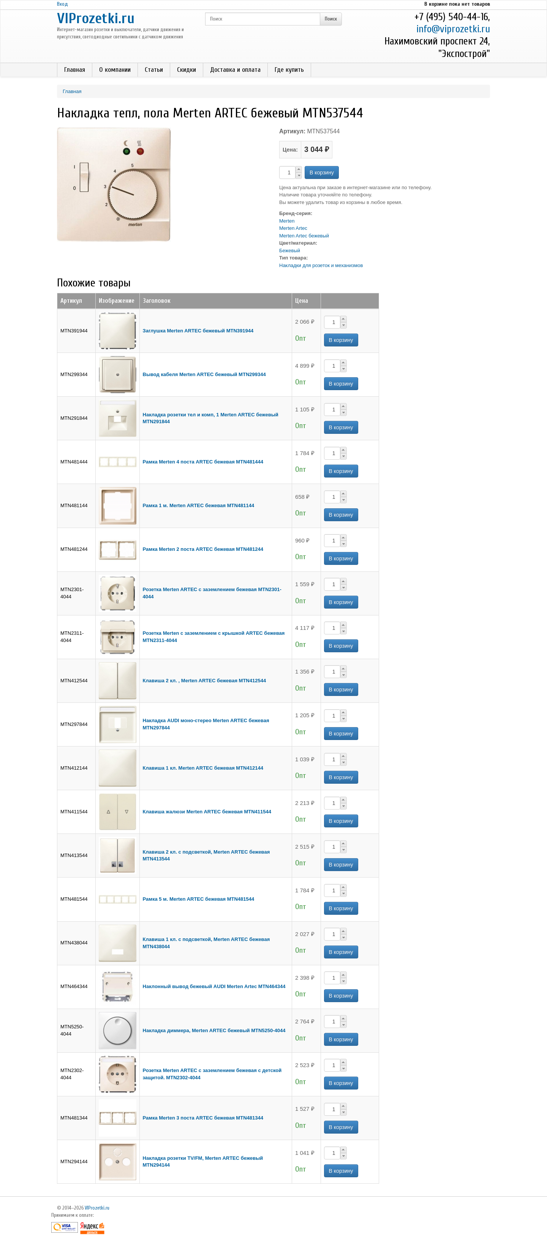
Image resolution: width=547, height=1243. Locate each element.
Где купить (289, 70)
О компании (115, 70)
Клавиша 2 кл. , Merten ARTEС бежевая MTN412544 (204, 680)
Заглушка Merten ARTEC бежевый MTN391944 (198, 331)
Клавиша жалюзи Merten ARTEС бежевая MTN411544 (207, 811)
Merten (286, 221)
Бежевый (289, 250)
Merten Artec (293, 228)
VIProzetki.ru (95, 18)
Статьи (154, 70)
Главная (74, 70)
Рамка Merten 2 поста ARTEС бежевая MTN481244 (203, 549)
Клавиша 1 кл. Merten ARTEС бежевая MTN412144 (203, 768)
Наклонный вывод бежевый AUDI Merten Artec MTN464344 (214, 986)
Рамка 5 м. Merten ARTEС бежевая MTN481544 (199, 899)
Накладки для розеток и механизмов (321, 265)
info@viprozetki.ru (453, 29)
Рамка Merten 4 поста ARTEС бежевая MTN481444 (203, 462)
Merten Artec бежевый (304, 236)
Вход (62, 4)
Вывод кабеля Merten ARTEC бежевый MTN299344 (204, 374)
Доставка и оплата (235, 70)
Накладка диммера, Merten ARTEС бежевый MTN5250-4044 (214, 1030)
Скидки (186, 70)
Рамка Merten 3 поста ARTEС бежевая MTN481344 (203, 1118)
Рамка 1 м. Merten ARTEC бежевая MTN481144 (199, 505)
